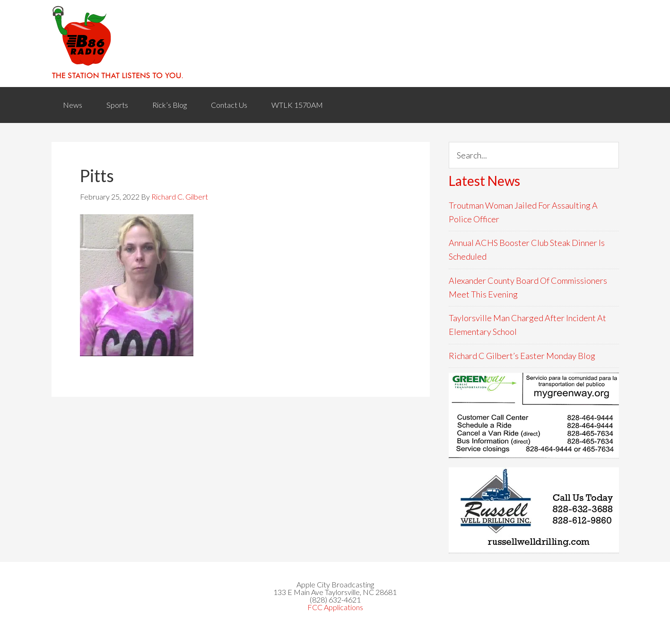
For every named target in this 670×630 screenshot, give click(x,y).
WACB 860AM (335, 43)
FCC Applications (335, 607)
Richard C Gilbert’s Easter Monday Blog (522, 355)
